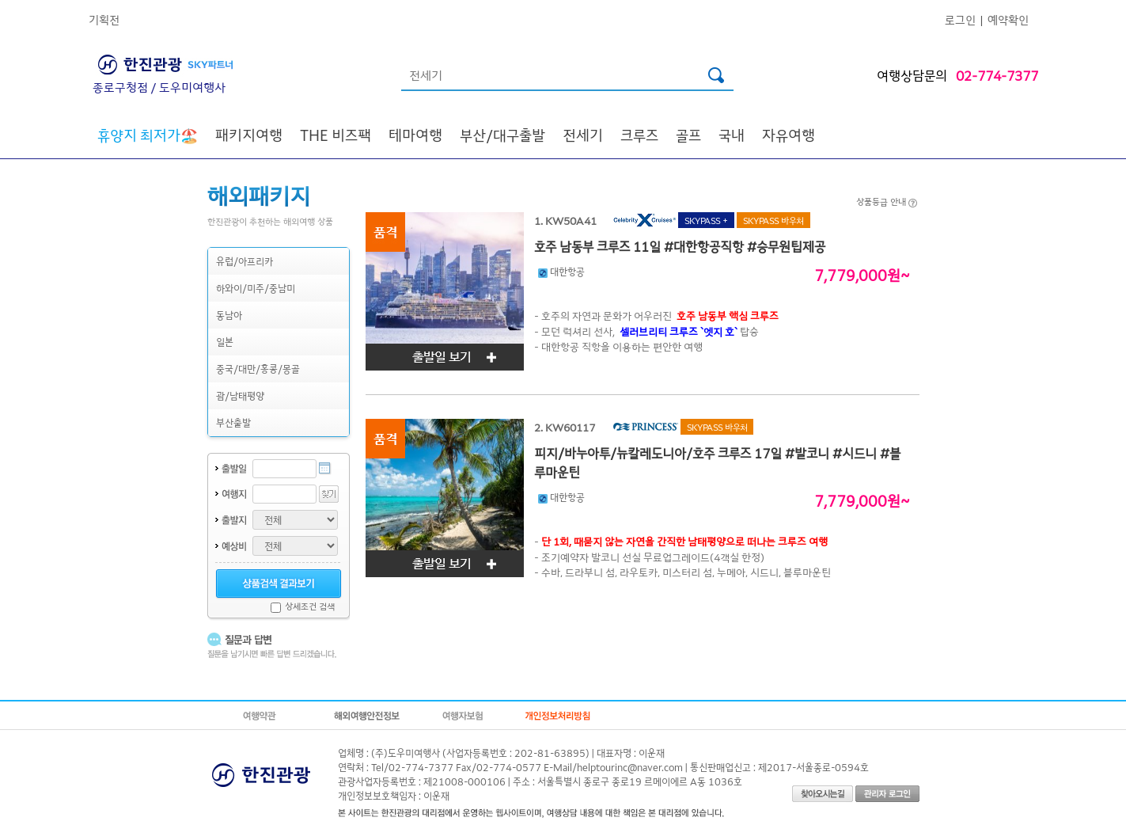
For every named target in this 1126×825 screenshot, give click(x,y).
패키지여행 (248, 134)
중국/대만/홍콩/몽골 (258, 368)
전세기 (583, 134)
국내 (731, 134)
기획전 (104, 19)
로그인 (960, 19)
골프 (688, 134)
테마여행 (415, 134)
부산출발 (233, 422)
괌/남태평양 (240, 395)
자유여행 (788, 134)
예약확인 (1008, 19)
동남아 (229, 314)
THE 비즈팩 (335, 134)
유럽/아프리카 (244, 261)
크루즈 (639, 134)
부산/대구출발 (502, 134)
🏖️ (147, 134)
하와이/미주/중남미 (255, 288)
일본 (224, 341)
